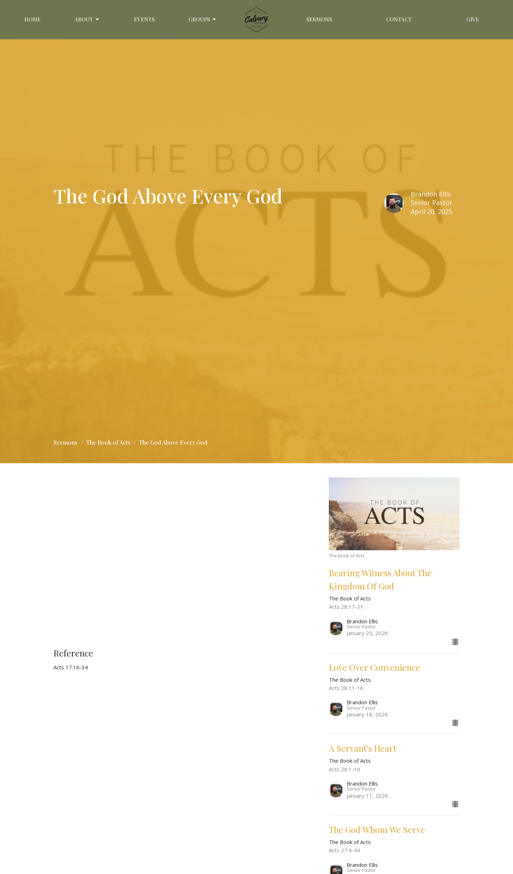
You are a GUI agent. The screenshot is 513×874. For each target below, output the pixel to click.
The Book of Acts (108, 442)
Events (144, 19)
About (87, 19)
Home (32, 19)
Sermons (319, 19)
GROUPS (202, 19)
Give (472, 19)
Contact (399, 19)
